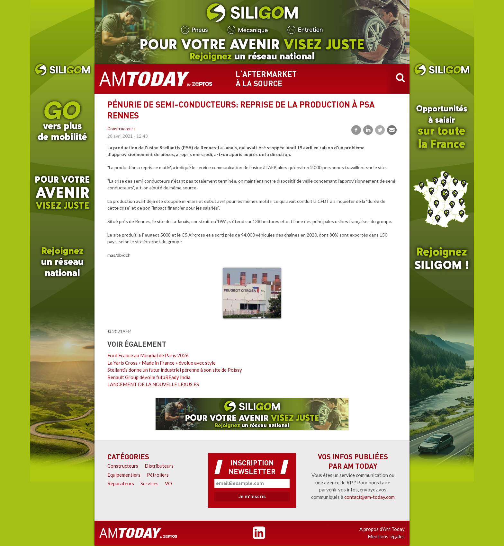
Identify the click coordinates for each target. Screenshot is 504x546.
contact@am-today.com (369, 497)
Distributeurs (159, 466)
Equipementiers (123, 475)
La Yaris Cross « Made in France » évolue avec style (161, 363)
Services (149, 483)
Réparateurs (120, 483)
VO (168, 483)
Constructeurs (121, 129)
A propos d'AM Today (382, 529)
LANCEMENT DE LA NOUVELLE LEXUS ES (153, 384)
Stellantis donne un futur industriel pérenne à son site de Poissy (174, 370)
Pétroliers (158, 475)
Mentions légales (386, 536)
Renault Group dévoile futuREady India (149, 377)
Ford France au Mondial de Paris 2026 (148, 355)
